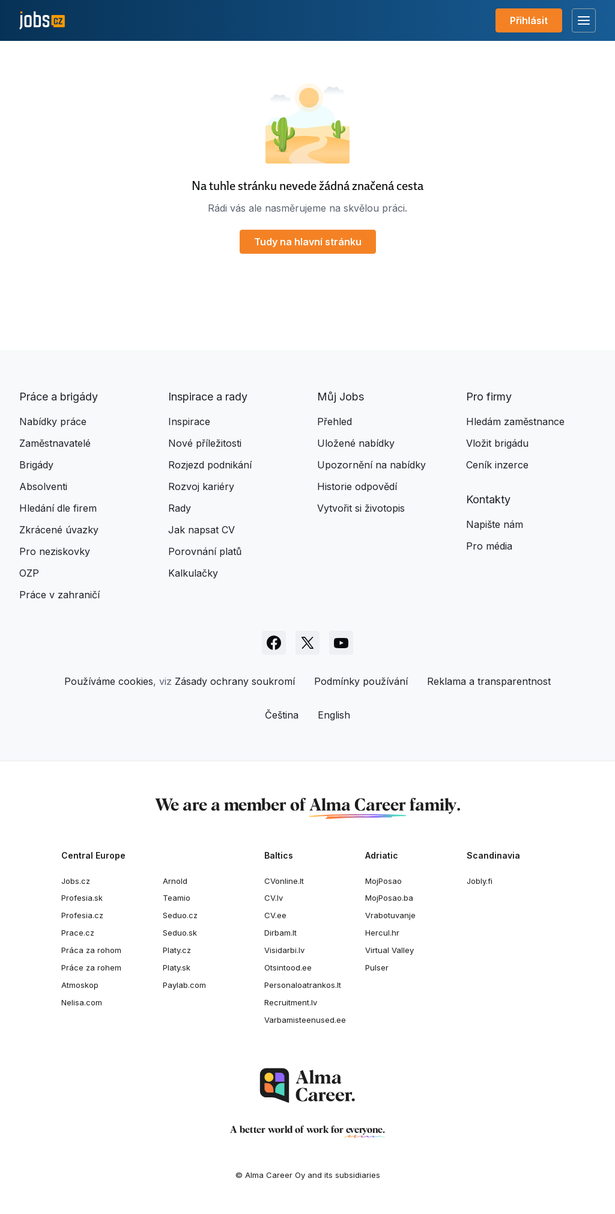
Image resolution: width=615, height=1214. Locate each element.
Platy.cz (177, 950)
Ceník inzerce (497, 465)
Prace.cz (77, 932)
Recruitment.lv (290, 1002)
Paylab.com (184, 985)
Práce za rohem (91, 967)
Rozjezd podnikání (210, 465)
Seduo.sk (180, 932)
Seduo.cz (180, 915)
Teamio (176, 898)
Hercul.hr (382, 932)
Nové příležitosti (204, 443)
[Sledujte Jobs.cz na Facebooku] (274, 643)
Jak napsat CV (201, 530)
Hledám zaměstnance (515, 421)
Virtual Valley (389, 950)
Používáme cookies (108, 681)
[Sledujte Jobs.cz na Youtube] (341, 643)
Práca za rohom (91, 950)
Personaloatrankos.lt (302, 985)
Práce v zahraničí (59, 595)
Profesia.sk (82, 898)
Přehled (334, 421)
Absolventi (43, 486)
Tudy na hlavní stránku (308, 242)
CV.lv (273, 898)
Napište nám (494, 524)
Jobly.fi (479, 881)
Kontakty (488, 499)
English (334, 715)
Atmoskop (79, 985)
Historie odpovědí (357, 486)
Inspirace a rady (207, 396)
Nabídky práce (52, 421)
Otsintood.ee (288, 967)
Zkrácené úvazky (58, 530)
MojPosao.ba (389, 898)
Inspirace (189, 421)
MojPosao (383, 881)
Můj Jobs (340, 396)
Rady (179, 508)
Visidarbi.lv (284, 950)
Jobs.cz (75, 881)
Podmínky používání (361, 681)
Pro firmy (489, 396)
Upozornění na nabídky (371, 465)
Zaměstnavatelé (55, 443)
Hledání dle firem (58, 508)
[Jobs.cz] (42, 20)
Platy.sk (176, 967)
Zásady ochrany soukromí (235, 681)
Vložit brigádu (497, 443)
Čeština (281, 715)
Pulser (377, 967)
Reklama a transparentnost (489, 681)
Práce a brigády (58, 396)
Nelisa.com (81, 1002)
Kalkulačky (193, 573)
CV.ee (275, 915)
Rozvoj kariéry (201, 486)
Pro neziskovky (54, 551)
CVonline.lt (284, 881)
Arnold (175, 881)
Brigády (36, 465)
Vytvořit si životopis (361, 508)
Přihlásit (529, 20)
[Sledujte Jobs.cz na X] (307, 643)
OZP (29, 573)
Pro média (489, 546)
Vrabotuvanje (390, 915)
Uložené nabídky (356, 443)
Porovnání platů (204, 551)
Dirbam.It (280, 932)
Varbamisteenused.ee (305, 1020)
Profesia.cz (82, 915)
